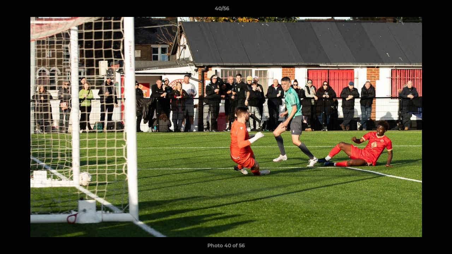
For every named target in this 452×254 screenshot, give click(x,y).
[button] (422, 10)
